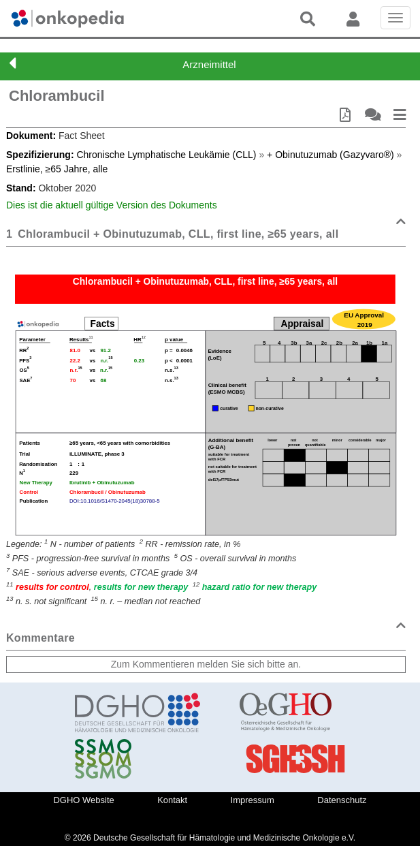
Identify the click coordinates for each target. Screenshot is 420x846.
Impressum (252, 800)
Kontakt (172, 800)
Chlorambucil (57, 95)
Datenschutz (341, 800)
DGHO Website (83, 800)
